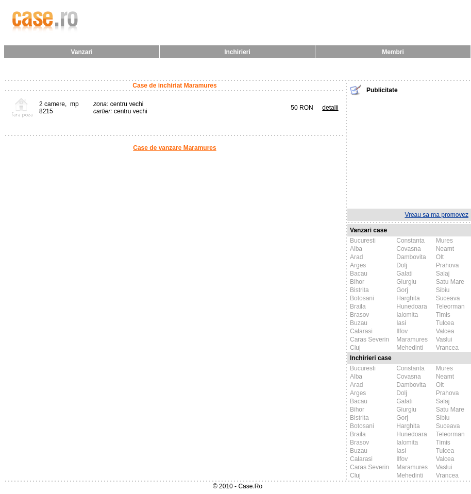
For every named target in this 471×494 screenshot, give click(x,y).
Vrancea (447, 347)
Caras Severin (369, 339)
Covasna (408, 248)
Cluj (355, 347)
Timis (443, 314)
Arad (356, 257)
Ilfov (402, 331)
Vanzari (81, 52)
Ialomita (407, 314)
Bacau (358, 273)
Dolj (401, 265)
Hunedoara (411, 306)
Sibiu (443, 290)
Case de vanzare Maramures (174, 147)
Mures (444, 240)
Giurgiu (406, 281)
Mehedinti (409, 347)
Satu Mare (450, 281)
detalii (330, 107)
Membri (393, 52)
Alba (356, 248)
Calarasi (361, 331)
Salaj (443, 273)
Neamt (445, 248)
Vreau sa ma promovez (436, 214)
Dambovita (411, 257)
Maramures (412, 339)
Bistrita (359, 290)
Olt (440, 257)
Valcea (445, 331)
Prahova (447, 265)
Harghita (407, 298)
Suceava (448, 298)
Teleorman (450, 306)
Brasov (359, 314)
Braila (358, 306)
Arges (358, 265)
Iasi (401, 323)
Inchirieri (237, 52)
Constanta (410, 240)
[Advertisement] (409, 150)
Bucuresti (363, 240)
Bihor (357, 281)
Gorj (402, 290)
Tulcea (445, 323)
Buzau (358, 323)
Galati (404, 273)
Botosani (362, 298)
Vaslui (444, 339)
